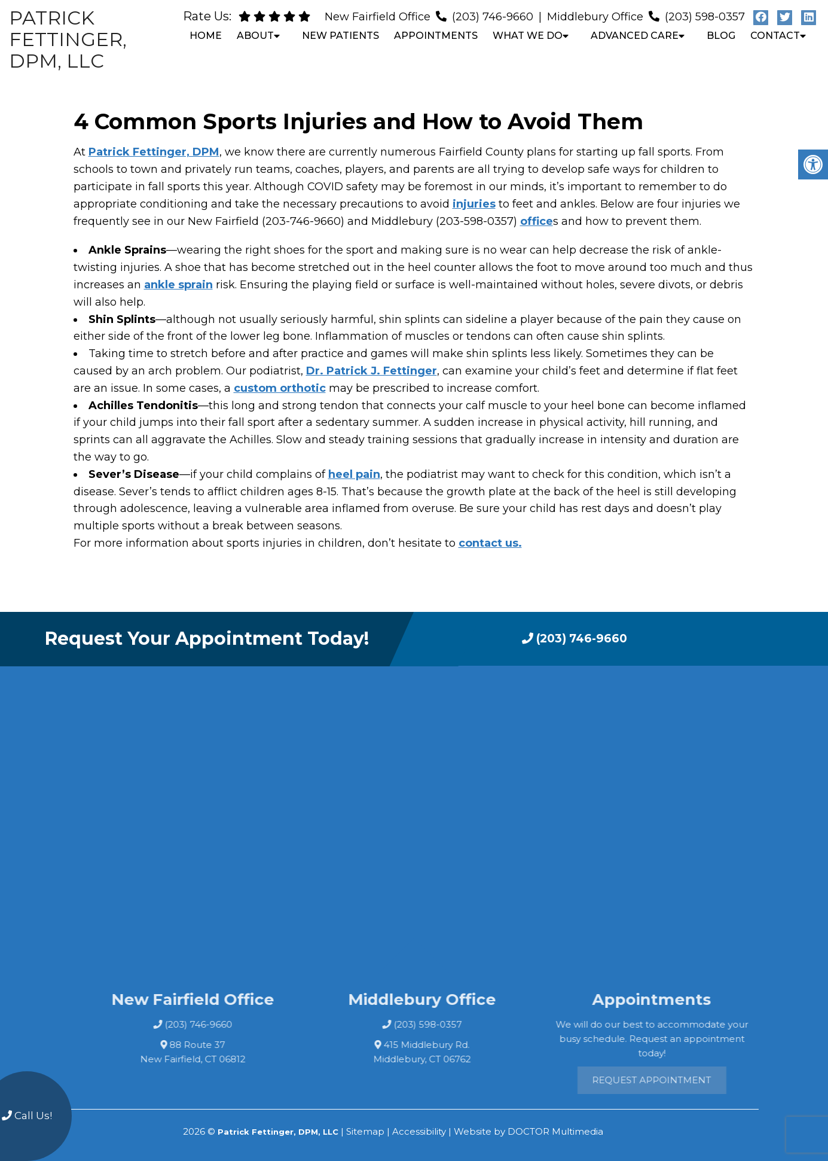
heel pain (354, 474)
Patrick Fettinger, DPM (153, 152)
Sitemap (365, 1131)
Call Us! (27, 1116)
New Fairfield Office (379, 16)
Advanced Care (635, 35)
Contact (775, 35)
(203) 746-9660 (492, 16)
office (536, 221)
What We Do (528, 35)
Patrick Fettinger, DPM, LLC (68, 39)
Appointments (436, 35)
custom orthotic (280, 388)
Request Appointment (685, 1080)
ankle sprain (178, 284)
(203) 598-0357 (705, 16)
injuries (474, 204)
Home (206, 35)
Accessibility (419, 1131)
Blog (721, 35)
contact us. (490, 543)
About (255, 35)
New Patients (340, 35)
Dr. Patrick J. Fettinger (371, 370)
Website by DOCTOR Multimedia (528, 1131)
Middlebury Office (596, 16)
